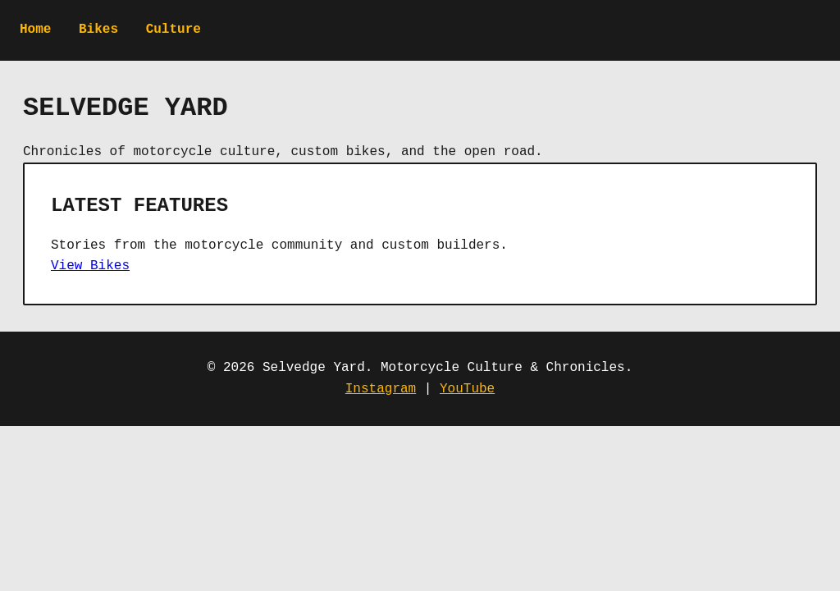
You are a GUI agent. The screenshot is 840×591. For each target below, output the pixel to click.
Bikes (98, 29)
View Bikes (90, 266)
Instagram (380, 389)
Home (35, 29)
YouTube (467, 389)
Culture (173, 29)
